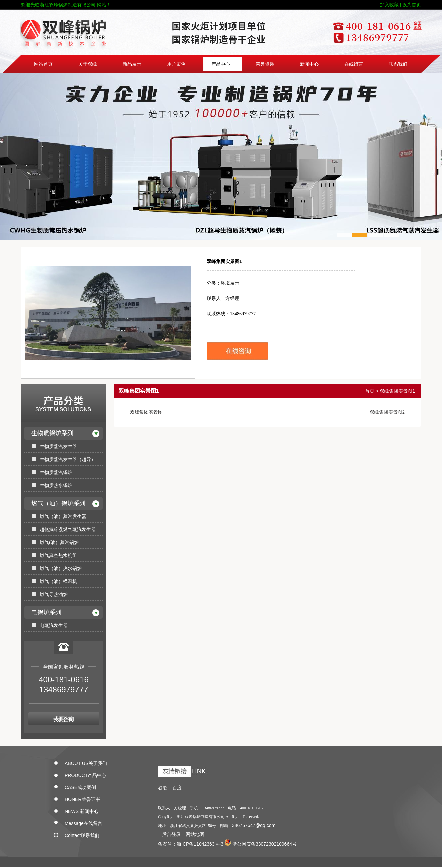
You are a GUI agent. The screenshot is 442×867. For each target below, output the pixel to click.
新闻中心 (309, 64)
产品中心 (220, 64)
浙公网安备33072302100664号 (260, 844)
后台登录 (171, 834)
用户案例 (176, 64)
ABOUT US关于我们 (86, 762)
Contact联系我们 (82, 834)
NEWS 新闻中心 (82, 810)
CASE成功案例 (80, 786)
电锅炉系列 (46, 612)
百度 (177, 787)
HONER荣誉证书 (82, 798)
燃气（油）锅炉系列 (58, 503)
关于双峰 (87, 64)
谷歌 (162, 787)
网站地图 (195, 834)
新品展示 (132, 64)
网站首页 (43, 64)
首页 (369, 391)
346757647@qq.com (253, 825)
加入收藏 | (390, 4)
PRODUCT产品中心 (85, 774)
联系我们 (398, 64)
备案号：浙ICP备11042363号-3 (190, 844)
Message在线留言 (83, 822)
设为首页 (411, 4)
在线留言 (353, 64)
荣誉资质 (265, 64)
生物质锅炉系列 (52, 433)
